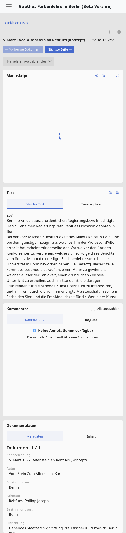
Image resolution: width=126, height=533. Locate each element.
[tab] (35, 204)
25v (9, 215)
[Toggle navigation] (9, 6)
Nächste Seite (60, 49)
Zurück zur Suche (16, 22)
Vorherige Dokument (22, 49)
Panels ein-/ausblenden (29, 61)
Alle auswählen (108, 309)
